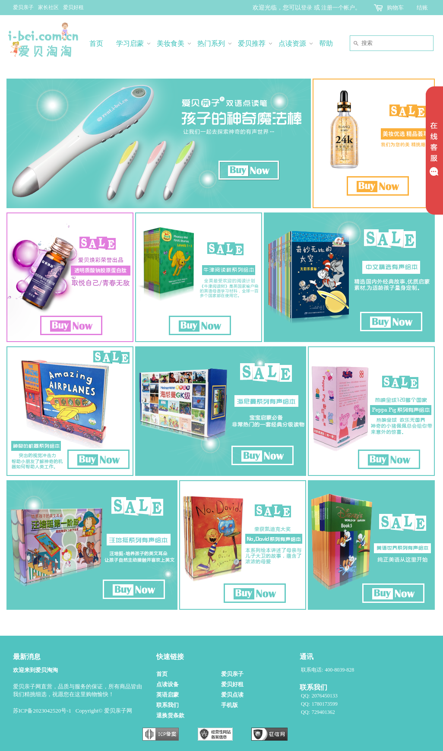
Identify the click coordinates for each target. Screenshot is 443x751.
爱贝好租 (73, 7)
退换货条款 (170, 715)
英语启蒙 (167, 694)
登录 (306, 7)
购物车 (395, 7)
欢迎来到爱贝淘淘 (35, 670)
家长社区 (48, 7)
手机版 (229, 705)
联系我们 (167, 705)
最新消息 (27, 656)
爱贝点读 (232, 694)
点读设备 (167, 684)
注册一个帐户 (338, 7)
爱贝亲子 (23, 7)
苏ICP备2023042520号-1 (42, 710)
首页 (162, 674)
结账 (422, 7)
